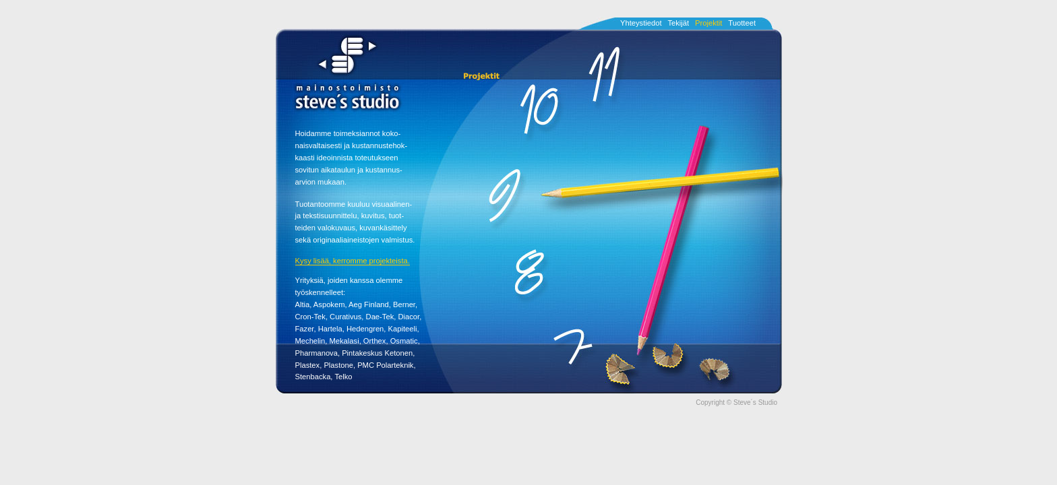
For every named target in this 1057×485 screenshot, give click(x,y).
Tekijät (678, 23)
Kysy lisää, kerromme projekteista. (352, 261)
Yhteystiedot (641, 23)
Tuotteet (742, 23)
